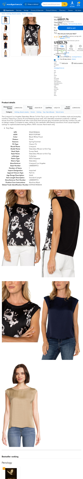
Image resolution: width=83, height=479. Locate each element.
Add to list (64, 63)
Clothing (30, 14)
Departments (8, 10)
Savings (26, 10)
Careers (70, 10)
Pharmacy (62, 10)
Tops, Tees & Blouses (48, 112)
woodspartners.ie (59, 68)
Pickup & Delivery (51, 10)
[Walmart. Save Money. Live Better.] (12, 4)
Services (18, 10)
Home (3, 14)
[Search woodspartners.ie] (51, 4)
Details (74, 59)
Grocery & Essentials (37, 10)
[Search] (65, 4)
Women (24, 14)
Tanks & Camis (60, 112)
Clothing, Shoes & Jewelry (13, 14)
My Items (78, 10)
